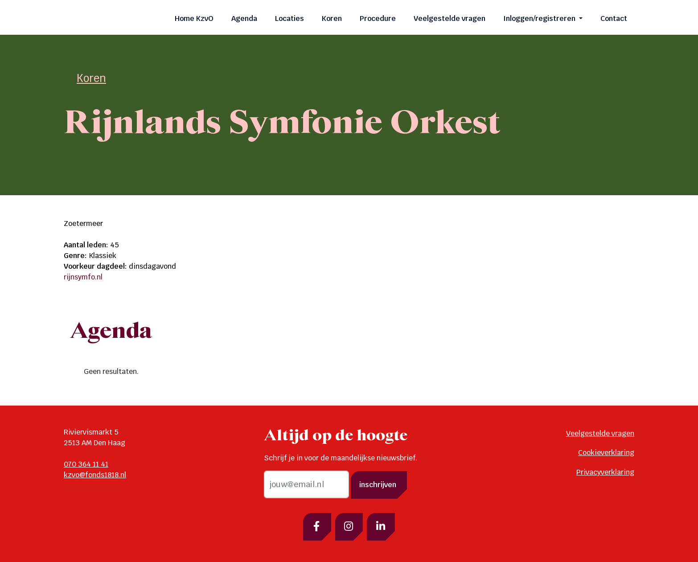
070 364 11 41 (86, 464)
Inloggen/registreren (540, 18)
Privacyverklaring (605, 472)
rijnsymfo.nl (83, 277)
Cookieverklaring (606, 452)
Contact (613, 18)
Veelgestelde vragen (449, 18)
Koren (332, 18)
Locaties (289, 18)
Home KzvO (194, 18)
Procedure (378, 18)
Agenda (244, 18)
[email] (306, 484)
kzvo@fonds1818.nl (95, 475)
